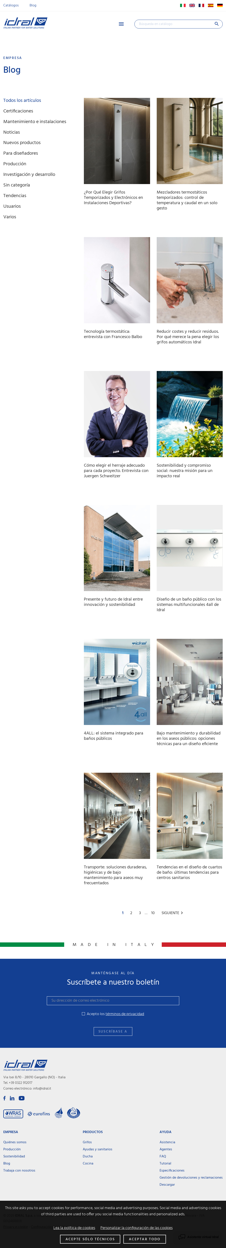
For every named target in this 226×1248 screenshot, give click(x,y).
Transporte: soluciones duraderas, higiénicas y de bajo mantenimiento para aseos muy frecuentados (115, 875)
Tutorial (165, 1163)
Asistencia (167, 1142)
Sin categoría (16, 185)
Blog (33, 5)
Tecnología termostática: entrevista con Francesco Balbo (113, 334)
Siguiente (173, 913)
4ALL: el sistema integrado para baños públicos (113, 736)
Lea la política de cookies (74, 1228)
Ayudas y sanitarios (97, 1149)
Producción (14, 164)
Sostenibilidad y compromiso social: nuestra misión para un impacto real (185, 471)
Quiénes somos (14, 1142)
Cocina (88, 1163)
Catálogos (11, 5)
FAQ (163, 1156)
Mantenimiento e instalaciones (34, 122)
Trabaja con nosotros (19, 1171)
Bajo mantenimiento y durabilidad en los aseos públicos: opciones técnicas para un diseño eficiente (188, 739)
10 (153, 913)
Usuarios (12, 206)
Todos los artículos (22, 101)
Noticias (11, 132)
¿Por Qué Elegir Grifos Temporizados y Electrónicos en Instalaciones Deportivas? (113, 198)
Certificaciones (18, 111)
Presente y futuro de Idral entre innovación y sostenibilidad (113, 602)
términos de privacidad (124, 1014)
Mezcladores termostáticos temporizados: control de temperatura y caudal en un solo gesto (187, 200)
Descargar (167, 1185)
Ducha (88, 1156)
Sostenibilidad (14, 1156)
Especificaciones (172, 1171)
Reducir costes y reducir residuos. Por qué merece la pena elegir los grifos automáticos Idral (188, 337)
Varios (9, 217)
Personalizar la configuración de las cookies (136, 1228)
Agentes (166, 1149)
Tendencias (14, 196)
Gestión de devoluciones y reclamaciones (191, 1178)
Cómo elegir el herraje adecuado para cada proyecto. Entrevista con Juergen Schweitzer (116, 471)
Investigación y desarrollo (29, 175)
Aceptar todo (144, 1239)
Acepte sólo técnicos (90, 1239)
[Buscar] (178, 24)
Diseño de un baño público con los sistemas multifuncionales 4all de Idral (189, 605)
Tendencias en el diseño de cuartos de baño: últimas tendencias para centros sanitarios (189, 872)
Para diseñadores (20, 153)
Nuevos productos (22, 143)
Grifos (87, 1142)
